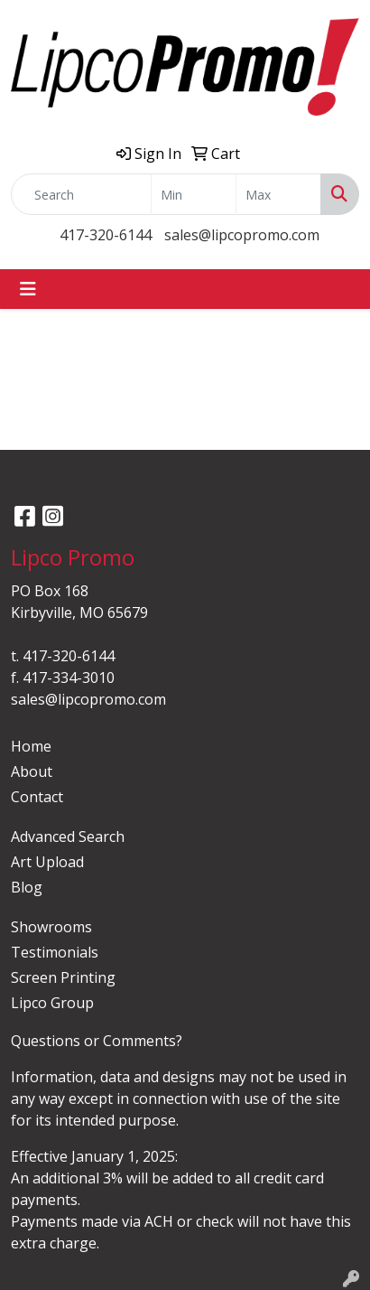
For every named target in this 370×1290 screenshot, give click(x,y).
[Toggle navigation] (28, 289)
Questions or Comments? (96, 1041)
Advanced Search (68, 836)
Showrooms (51, 927)
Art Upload (47, 862)
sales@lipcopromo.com (241, 235)
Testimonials (54, 952)
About (31, 771)
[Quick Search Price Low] (193, 194)
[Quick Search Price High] (278, 194)
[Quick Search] (81, 194)
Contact (37, 797)
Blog (26, 887)
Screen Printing (63, 977)
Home (31, 746)
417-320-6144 (106, 235)
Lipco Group (52, 1003)
